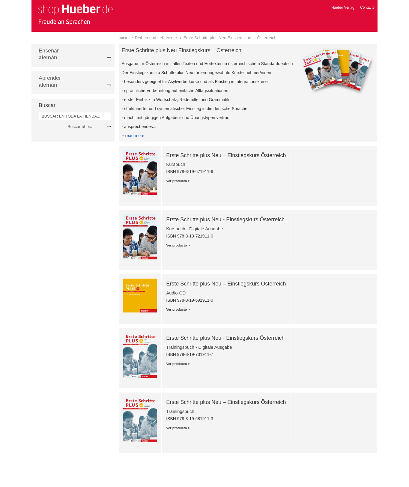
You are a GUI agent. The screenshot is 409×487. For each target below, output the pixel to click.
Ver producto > (178, 181)
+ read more (133, 135)
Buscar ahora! (80, 126)
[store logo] (75, 14)
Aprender (50, 81)
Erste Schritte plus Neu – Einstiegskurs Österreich (226, 155)
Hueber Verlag (342, 7)
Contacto (367, 7)
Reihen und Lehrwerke (156, 37)
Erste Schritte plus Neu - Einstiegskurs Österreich (225, 220)
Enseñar (49, 54)
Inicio (124, 37)
